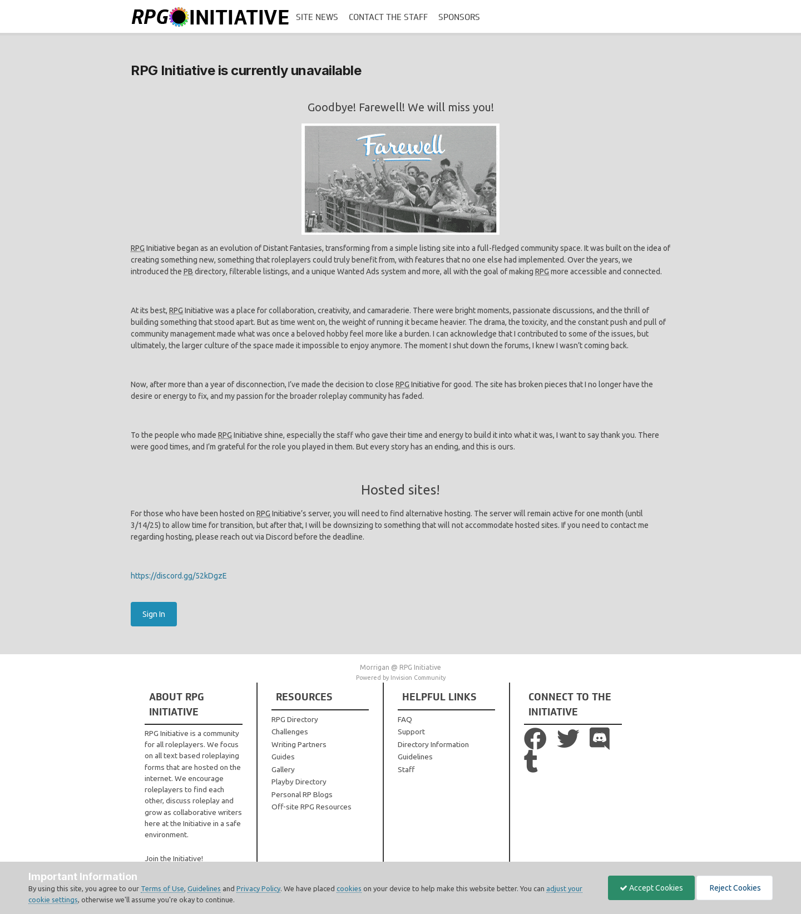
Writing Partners (299, 744)
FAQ (405, 719)
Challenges (289, 731)
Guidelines (415, 756)
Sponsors (459, 17)
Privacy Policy (258, 888)
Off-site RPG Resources (311, 806)
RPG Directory (294, 719)
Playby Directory (299, 781)
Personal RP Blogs (302, 794)
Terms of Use (162, 888)
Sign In (153, 614)
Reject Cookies (734, 887)
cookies (349, 888)
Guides (283, 756)
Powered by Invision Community (401, 677)
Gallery (283, 769)
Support (411, 731)
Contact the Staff (388, 17)
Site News (317, 17)
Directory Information (433, 744)
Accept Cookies (651, 887)
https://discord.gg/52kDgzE (179, 575)
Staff (406, 769)
